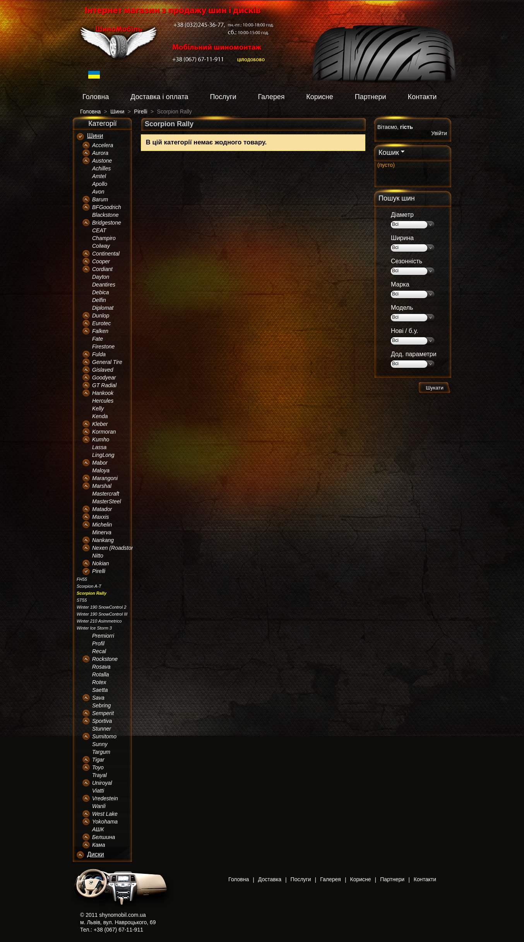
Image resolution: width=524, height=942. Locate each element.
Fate (97, 339)
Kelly (98, 408)
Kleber (100, 424)
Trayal (99, 775)
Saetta (100, 690)
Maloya (101, 470)
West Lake (105, 814)
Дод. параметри (414, 354)
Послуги (223, 97)
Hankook (102, 393)
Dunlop (100, 315)
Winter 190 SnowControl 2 (101, 607)
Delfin (99, 300)
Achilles (101, 168)
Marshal (101, 486)
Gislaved (102, 370)
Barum (100, 199)
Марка (400, 284)
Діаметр (402, 214)
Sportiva (102, 721)
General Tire (107, 362)
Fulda (99, 354)
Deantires (103, 284)
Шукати (435, 388)
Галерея (271, 97)
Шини (95, 135)
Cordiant (102, 269)
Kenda (100, 416)
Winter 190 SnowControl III (102, 614)
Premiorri (103, 636)
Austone (102, 161)
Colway (101, 246)
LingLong (103, 455)
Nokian (100, 563)
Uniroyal (102, 783)
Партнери (370, 97)
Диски (95, 854)
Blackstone (105, 215)
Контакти (422, 97)
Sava (98, 698)
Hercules (102, 401)
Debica (100, 292)
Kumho (100, 439)
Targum (101, 752)
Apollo (99, 184)
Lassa (99, 447)
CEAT (99, 230)
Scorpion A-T (89, 586)
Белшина (103, 837)
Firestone (103, 346)
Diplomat (102, 308)
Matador (102, 509)
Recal (99, 651)
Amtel (99, 176)
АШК (98, 829)
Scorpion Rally (91, 593)
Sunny (100, 744)
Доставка (269, 879)
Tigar (98, 760)
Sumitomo (104, 736)
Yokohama (105, 821)
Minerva (101, 532)
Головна (95, 97)
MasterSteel (106, 501)
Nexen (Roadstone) (115, 548)
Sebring (101, 705)
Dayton (100, 277)
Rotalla (100, 674)
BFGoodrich (106, 207)
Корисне (319, 97)
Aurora (100, 153)
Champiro (104, 238)
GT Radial (104, 385)
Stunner (101, 729)
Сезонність (406, 261)
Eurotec (101, 323)
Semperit (103, 713)
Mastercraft (105, 494)
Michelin (102, 525)
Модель (402, 307)
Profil (98, 643)
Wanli (99, 806)
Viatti (98, 791)
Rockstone (105, 659)
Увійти (439, 133)
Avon (98, 192)
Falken (100, 331)
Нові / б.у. (404, 331)
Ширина (402, 238)
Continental (106, 254)
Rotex (99, 682)
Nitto (97, 556)
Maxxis (100, 517)
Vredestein (105, 798)
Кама (98, 845)
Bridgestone (106, 223)
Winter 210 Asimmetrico (99, 621)
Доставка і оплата (159, 97)
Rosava (101, 667)
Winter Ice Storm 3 (94, 628)
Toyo (98, 767)
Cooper (101, 261)
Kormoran (104, 432)
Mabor (100, 463)
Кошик (388, 152)
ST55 (82, 600)
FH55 (82, 579)
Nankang (103, 540)
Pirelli (98, 571)
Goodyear (104, 377)
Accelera (102, 145)
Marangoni (105, 478)
